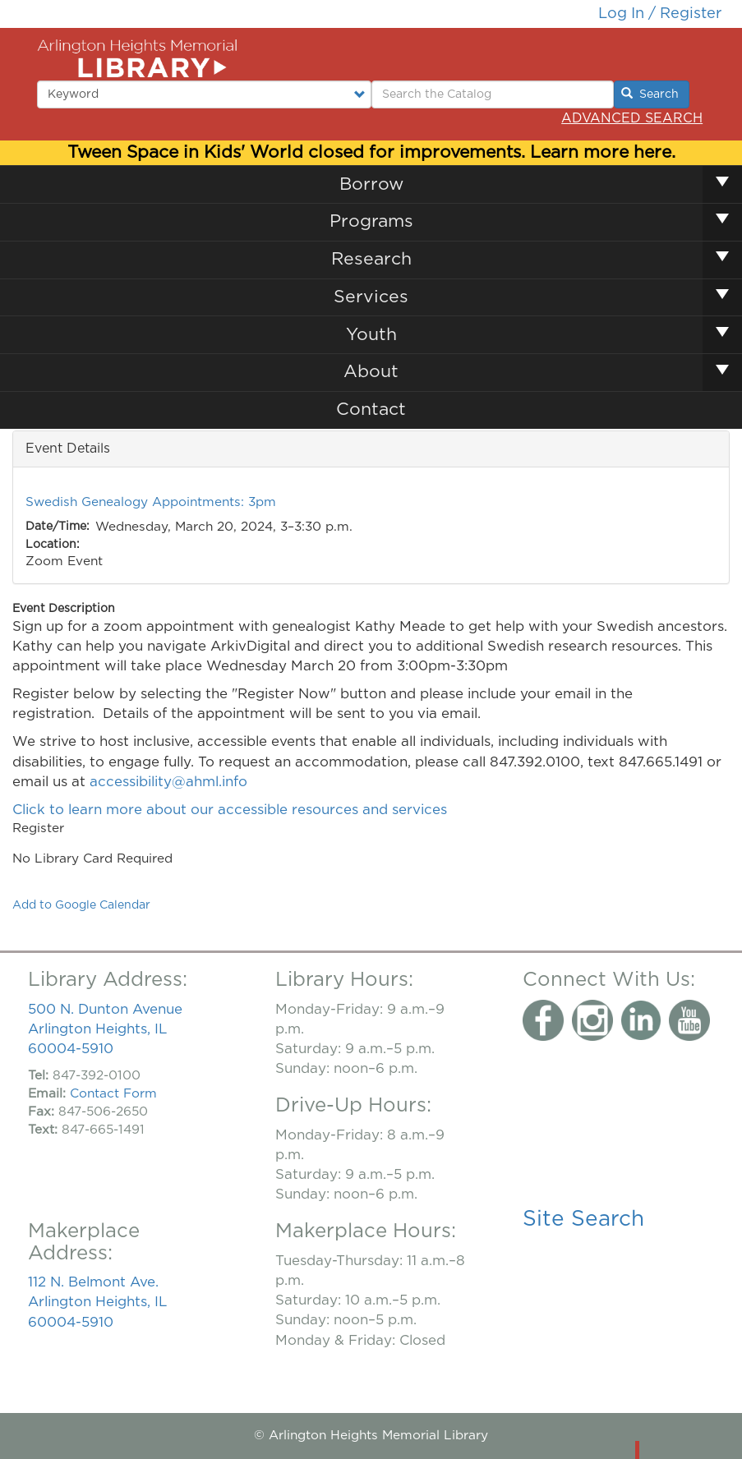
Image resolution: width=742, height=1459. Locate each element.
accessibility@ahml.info (168, 782)
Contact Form (113, 1094)
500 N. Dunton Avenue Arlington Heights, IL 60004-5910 (105, 1029)
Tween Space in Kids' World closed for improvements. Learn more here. (371, 152)
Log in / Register (659, 13)
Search (650, 93)
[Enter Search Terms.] (492, 94)
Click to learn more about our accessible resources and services (231, 810)
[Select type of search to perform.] (204, 94)
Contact (371, 409)
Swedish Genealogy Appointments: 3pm (150, 502)
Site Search (583, 1219)
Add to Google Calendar (81, 905)
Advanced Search (632, 118)
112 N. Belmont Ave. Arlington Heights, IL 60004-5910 (97, 1301)
